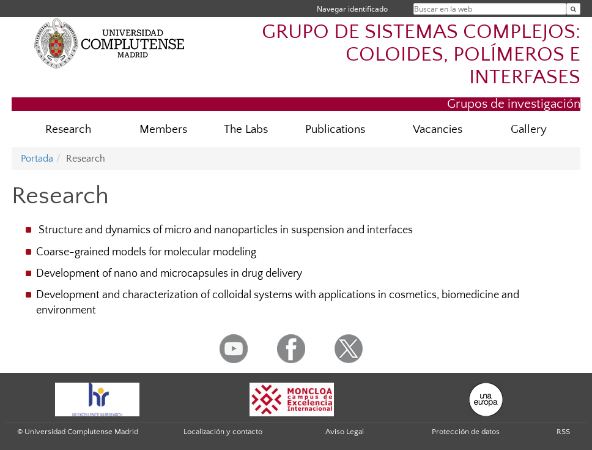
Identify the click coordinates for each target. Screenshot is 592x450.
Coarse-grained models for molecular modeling (146, 252)
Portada (37, 158)
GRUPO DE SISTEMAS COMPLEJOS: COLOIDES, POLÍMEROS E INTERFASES (421, 55)
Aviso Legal (344, 431)
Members (163, 129)
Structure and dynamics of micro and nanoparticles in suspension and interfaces (224, 230)
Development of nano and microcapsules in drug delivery (169, 274)
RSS (563, 431)
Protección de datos (466, 431)
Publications (335, 129)
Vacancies (437, 129)
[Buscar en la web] (573, 9)
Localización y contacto (222, 431)
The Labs (246, 129)
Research (68, 129)
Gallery (529, 129)
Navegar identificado (352, 9)
